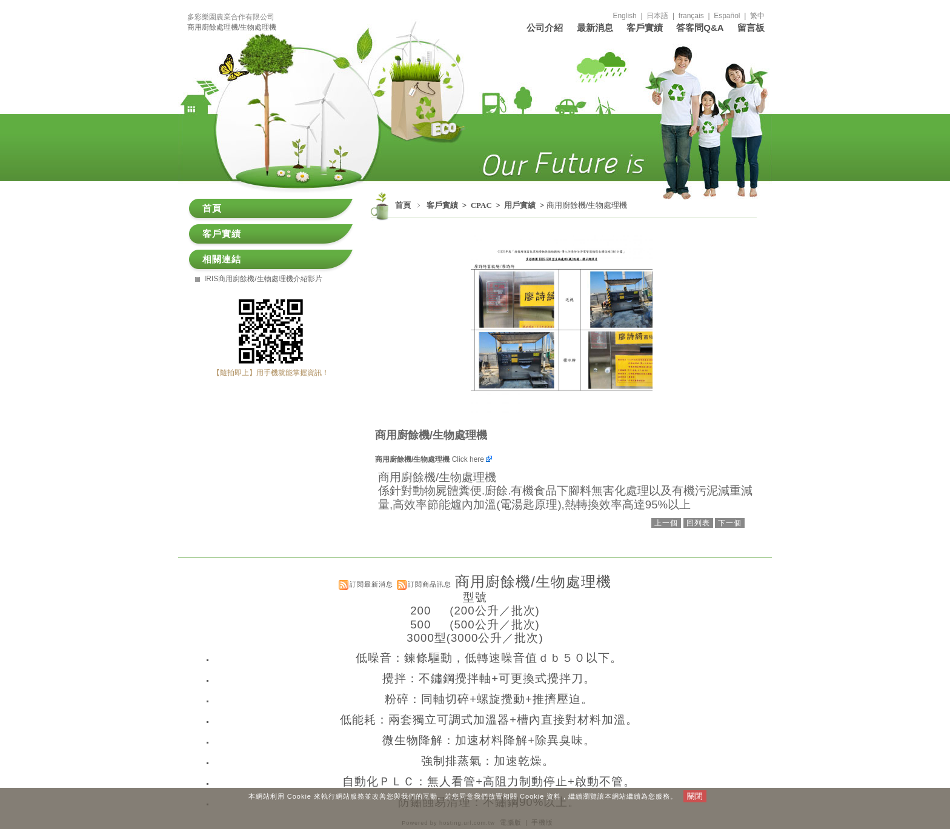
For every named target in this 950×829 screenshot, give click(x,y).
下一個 (730, 523)
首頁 (403, 205)
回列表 (698, 523)
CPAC (482, 205)
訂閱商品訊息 (429, 584)
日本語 (657, 16)
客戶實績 (644, 27)
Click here (472, 459)
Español (727, 16)
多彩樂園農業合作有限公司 (230, 17)
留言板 (751, 27)
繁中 (757, 16)
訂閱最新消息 (371, 584)
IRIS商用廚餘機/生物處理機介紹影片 (263, 279)
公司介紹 (544, 27)
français (691, 16)
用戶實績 (520, 205)
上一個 (666, 523)
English (624, 16)
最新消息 (595, 27)
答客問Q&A (699, 27)
